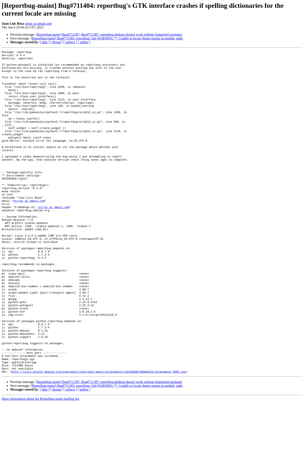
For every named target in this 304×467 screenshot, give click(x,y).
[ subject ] (70, 42)
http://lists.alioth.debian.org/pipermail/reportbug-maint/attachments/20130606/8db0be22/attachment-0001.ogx (99, 436)
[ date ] (44, 42)
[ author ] (84, 42)
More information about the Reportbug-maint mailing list (40, 463)
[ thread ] (56, 42)
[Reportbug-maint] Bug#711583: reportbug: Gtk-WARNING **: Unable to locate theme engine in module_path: (107, 38)
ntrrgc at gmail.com (38, 23)
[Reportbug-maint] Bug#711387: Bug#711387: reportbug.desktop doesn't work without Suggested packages (109, 34)
